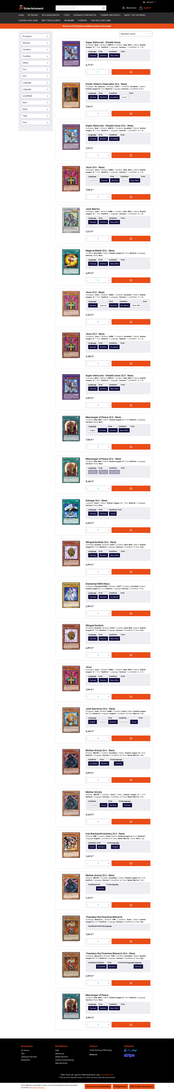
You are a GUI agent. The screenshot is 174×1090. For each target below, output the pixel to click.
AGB (57, 1050)
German (93, 55)
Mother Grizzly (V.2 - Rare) (100, 875)
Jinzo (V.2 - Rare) (95, 292)
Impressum (59, 1053)
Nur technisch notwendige (98, 1086)
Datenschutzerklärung (64, 1060)
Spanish (103, 305)
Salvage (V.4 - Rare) (96, 500)
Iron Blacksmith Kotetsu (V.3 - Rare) (105, 833)
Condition (36, 49)
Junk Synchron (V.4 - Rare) (100, 708)
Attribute (36, 43)
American (93, 180)
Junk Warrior (93, 209)
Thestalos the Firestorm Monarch (104, 917)
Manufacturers (61, 1063)
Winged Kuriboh (94, 625)
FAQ (22, 1053)
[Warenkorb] (145, 7)
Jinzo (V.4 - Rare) (95, 167)
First (36, 69)
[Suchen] (103, 8)
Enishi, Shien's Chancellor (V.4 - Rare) (106, 84)
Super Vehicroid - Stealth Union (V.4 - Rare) (109, 125)
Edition (36, 63)
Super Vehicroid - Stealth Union (103, 42)
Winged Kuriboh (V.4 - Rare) (101, 542)
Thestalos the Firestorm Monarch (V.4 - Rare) (110, 953)
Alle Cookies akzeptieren (142, 1086)
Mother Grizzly (94, 792)
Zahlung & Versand (29, 1057)
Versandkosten (107, 1075)
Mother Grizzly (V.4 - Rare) (100, 750)
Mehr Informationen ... (38, 1087)
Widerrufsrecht (61, 1057)
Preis (36, 122)
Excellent (114, 97)
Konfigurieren (120, 1086)
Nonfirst (103, 55)
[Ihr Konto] (129, 7)
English (92, 430)
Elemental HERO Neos (98, 583)
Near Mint (114, 55)
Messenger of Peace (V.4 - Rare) (103, 458)
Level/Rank (36, 96)
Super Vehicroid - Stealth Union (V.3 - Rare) (109, 375)
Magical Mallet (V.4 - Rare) (100, 250)
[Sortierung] (135, 33)
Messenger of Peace (97, 995)
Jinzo (89, 667)
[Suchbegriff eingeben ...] (78, 8)
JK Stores (25, 1050)
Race (36, 102)
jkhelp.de (93, 1054)
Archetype (36, 36)
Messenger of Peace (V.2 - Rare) (103, 417)
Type (36, 116)
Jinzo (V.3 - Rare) (95, 334)
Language (36, 83)
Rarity (36, 109)
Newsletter (25, 1060)
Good (124, 97)
